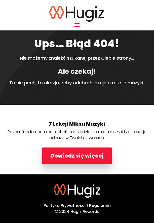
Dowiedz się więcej (77, 155)
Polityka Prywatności (65, 205)
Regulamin (100, 205)
